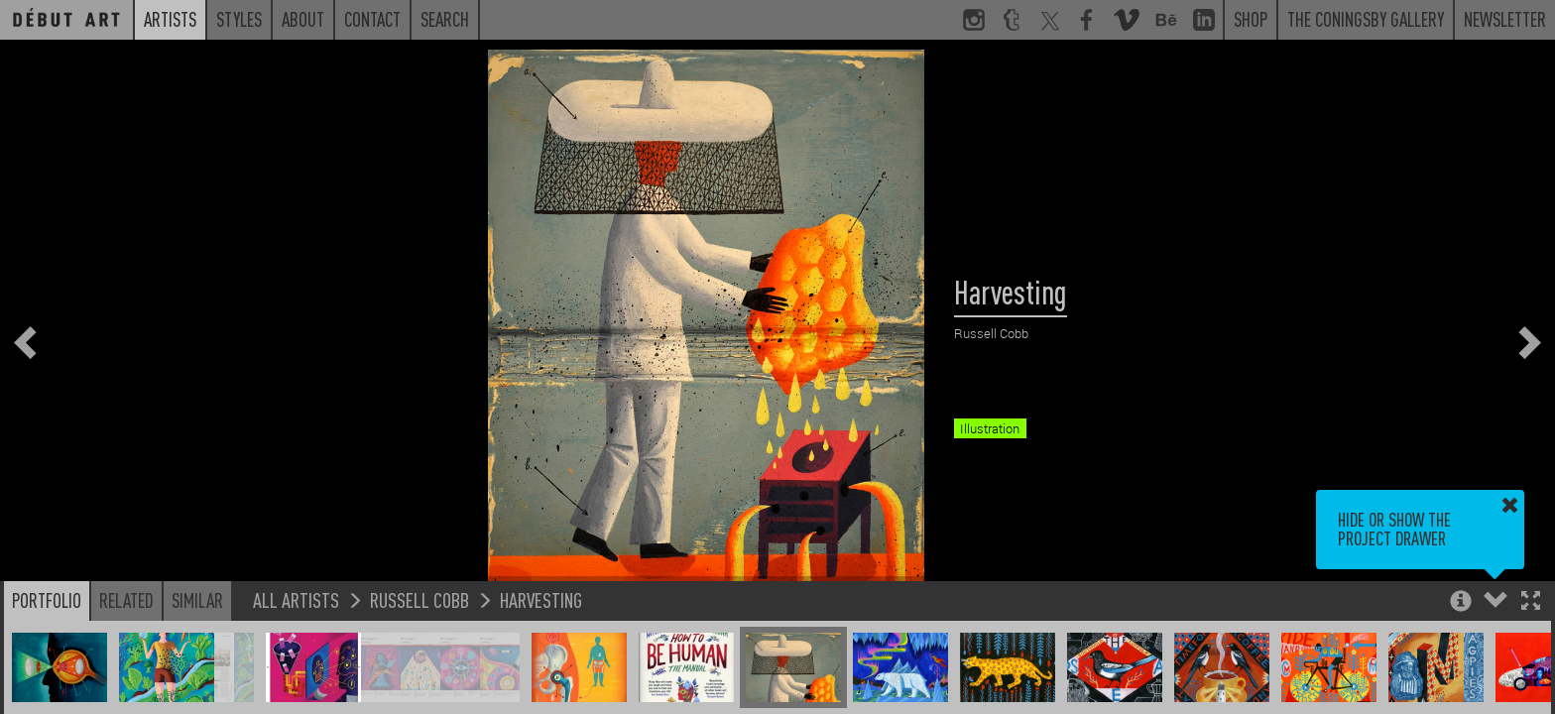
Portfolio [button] (46, 600)
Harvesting (541, 599)
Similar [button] (197, 600)
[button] (1530, 602)
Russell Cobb (419, 599)
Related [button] (126, 600)
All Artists (296, 599)
